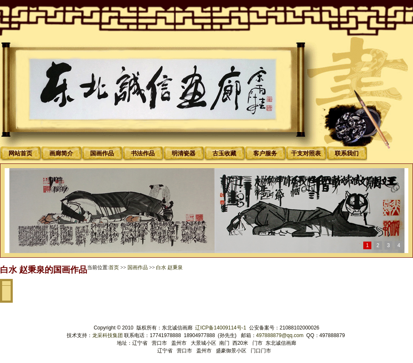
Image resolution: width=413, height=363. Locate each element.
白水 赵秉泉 (169, 267)
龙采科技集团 (108, 335)
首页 (114, 267)
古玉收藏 (224, 153)
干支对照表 (306, 153)
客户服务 (265, 153)
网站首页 (20, 153)
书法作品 (143, 153)
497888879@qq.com (280, 335)
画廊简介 (61, 153)
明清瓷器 (183, 153)
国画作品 (102, 153)
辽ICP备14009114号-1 (221, 328)
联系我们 (347, 153)
